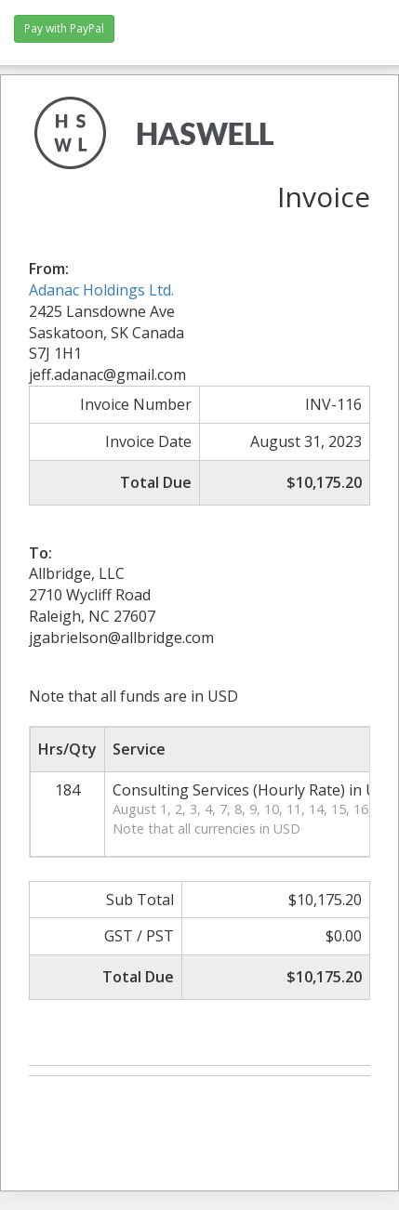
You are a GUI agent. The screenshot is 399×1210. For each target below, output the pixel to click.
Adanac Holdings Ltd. (101, 290)
